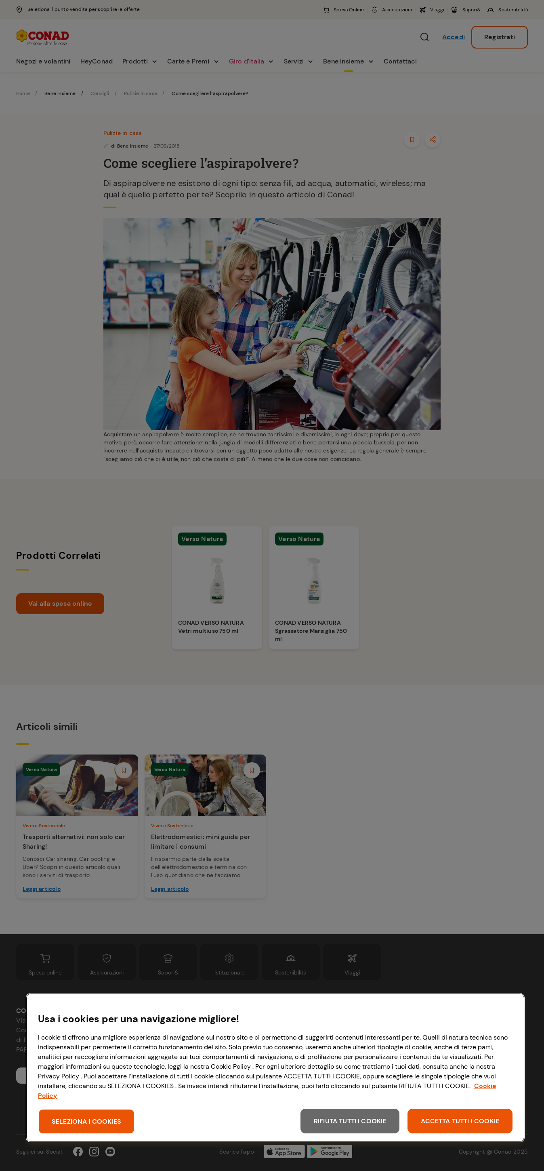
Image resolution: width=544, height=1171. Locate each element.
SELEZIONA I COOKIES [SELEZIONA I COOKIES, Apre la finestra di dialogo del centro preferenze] (86, 1121)
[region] (275, 1067)
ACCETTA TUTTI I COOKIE (460, 1121)
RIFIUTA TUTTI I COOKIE (350, 1121)
